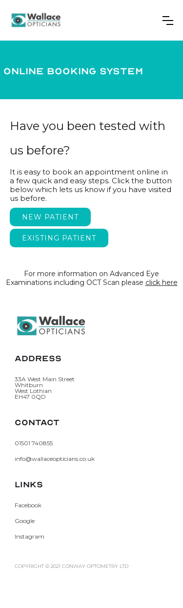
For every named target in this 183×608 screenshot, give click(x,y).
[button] (168, 20)
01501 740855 (34, 443)
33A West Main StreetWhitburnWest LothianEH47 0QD (45, 388)
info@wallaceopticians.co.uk (55, 459)
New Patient (50, 217)
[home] (36, 20)
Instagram (29, 537)
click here (161, 282)
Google (25, 521)
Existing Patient (59, 238)
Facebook (28, 505)
